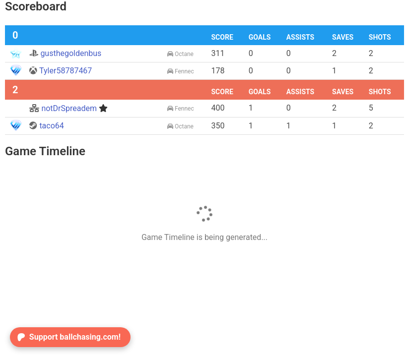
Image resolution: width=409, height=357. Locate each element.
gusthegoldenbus (65, 53)
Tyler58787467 (60, 70)
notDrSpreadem (68, 108)
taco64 (46, 125)
